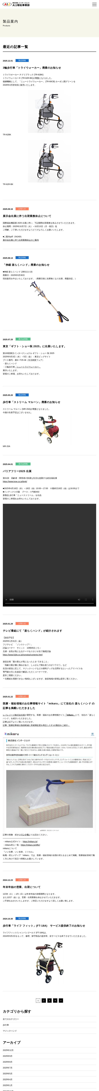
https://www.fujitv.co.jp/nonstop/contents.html (23, 655)
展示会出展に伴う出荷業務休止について (27, 216)
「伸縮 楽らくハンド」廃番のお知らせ (26, 264)
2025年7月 (7, 1068)
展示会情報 (23, 339)
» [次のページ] (60, 1000)
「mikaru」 (70, 715)
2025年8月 (7, 1062)
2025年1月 (7, 1085)
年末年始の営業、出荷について (22, 887)
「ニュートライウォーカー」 (28, 367)
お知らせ (22, 209)
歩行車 (6, 1025)
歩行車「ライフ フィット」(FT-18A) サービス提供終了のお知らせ (44, 925)
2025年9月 (7, 1056)
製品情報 (22, 60)
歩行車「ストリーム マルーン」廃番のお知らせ (31, 402)
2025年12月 (8, 1050)
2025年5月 (7, 1073)
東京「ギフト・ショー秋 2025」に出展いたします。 (34, 346)
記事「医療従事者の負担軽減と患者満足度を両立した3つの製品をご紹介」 (36, 725)
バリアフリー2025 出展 (17, 471)
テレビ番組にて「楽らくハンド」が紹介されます (32, 630)
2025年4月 (7, 1079)
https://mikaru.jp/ (30, 841)
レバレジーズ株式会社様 (14, 715)
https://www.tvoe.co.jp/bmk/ (15, 481)
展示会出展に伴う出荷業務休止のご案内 (21, 240)
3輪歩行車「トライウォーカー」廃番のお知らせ (32, 67)
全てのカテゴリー (11, 1019)
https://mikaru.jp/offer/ (30, 845)
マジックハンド (10, 1031)
